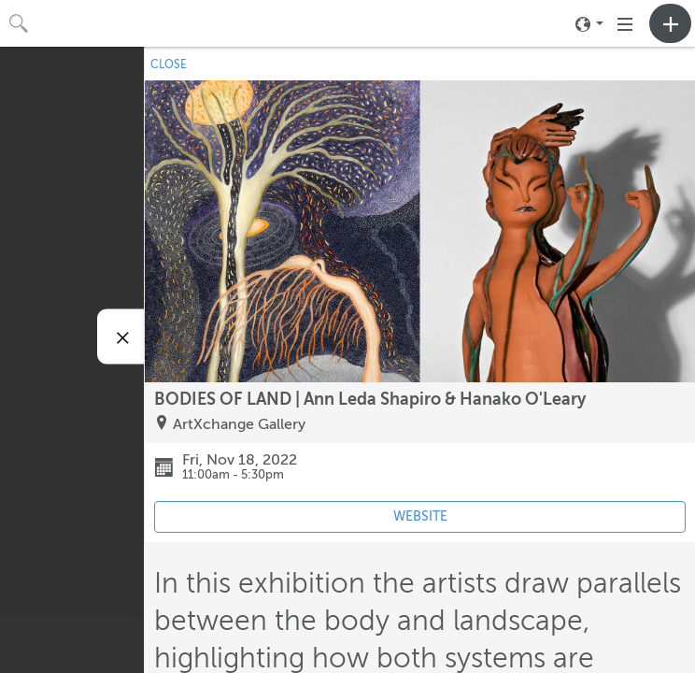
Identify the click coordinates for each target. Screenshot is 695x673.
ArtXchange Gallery (239, 424)
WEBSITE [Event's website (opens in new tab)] (420, 516)
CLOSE (168, 64)
